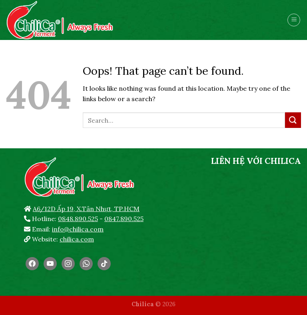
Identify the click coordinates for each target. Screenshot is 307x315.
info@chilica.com (78, 229)
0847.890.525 (124, 219)
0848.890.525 (78, 219)
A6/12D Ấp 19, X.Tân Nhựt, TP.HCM (86, 209)
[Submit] (293, 120)
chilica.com (77, 239)
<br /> (256, 230)
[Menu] (293, 20)
